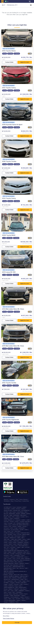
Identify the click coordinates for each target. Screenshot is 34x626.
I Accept (17, 622)
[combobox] (6, 1)
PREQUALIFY (12, 5)
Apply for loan (24, 62)
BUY (3, 5)
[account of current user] (31, 5)
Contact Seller (9, 62)
